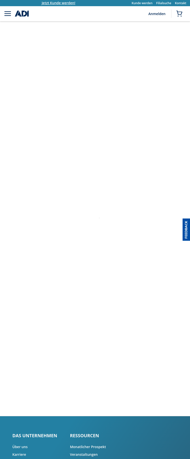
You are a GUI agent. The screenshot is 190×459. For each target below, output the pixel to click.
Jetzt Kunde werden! (63, 2)
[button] (186, 230)
